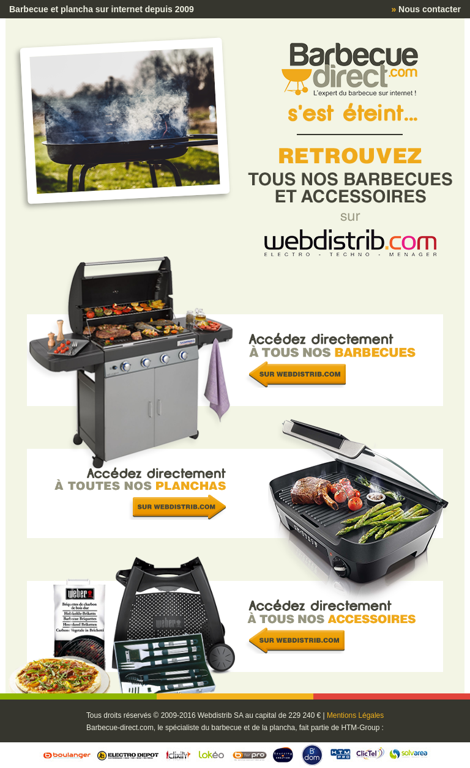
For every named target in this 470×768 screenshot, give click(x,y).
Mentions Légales (355, 715)
